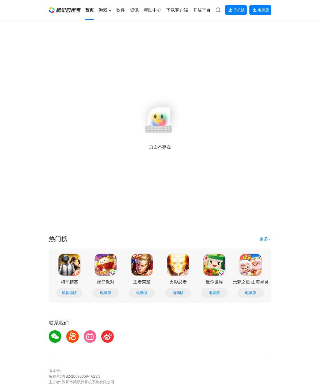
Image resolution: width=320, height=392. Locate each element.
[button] (65, 10)
